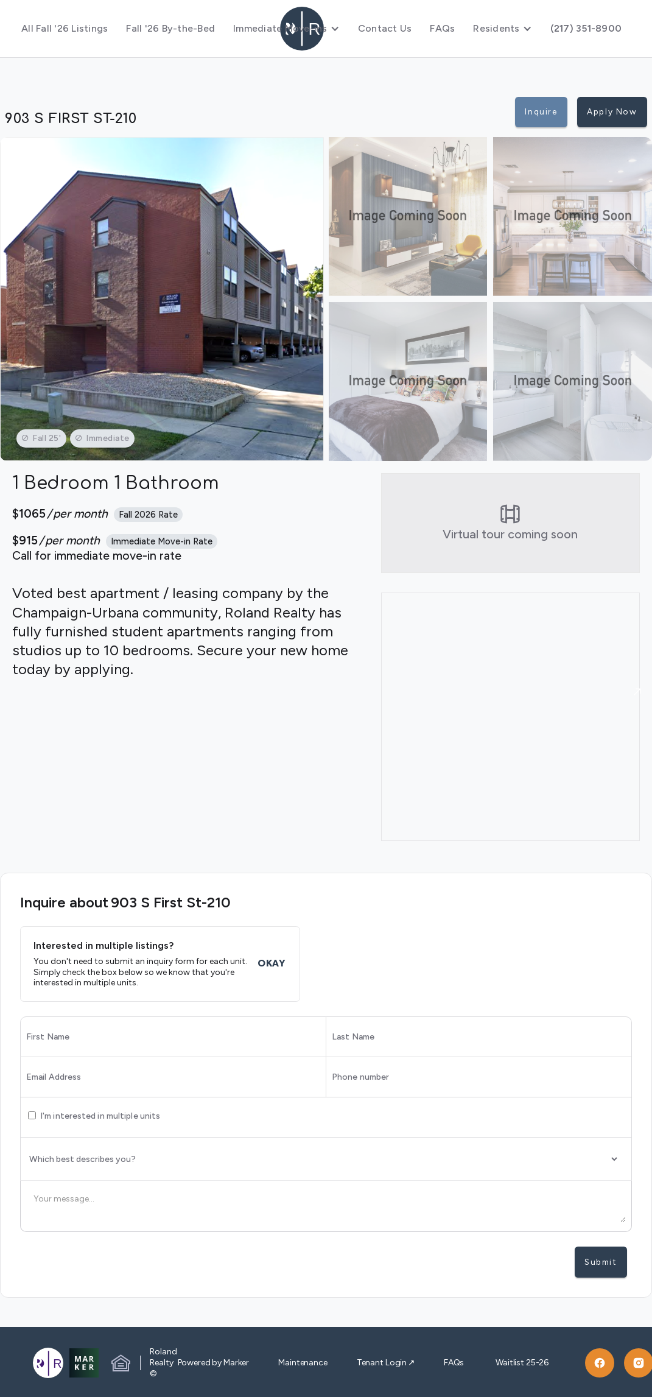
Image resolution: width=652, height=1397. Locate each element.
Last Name (353, 1037)
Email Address (53, 1077)
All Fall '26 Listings (64, 28)
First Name (47, 1037)
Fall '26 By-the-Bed (170, 28)
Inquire (541, 111)
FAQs (442, 28)
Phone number (360, 1077)
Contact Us (385, 28)
